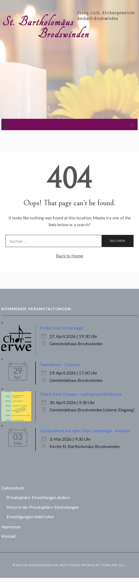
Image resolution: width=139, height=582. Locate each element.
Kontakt (8, 536)
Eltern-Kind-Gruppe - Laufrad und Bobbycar (81, 393)
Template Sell (113, 565)
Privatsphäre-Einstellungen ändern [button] (38, 497)
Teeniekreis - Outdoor (60, 364)
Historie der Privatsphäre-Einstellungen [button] (43, 507)
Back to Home (69, 255)
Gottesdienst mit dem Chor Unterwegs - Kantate (85, 430)
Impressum (11, 526)
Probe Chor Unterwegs (61, 327)
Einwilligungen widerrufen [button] (30, 516)
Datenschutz (12, 487)
